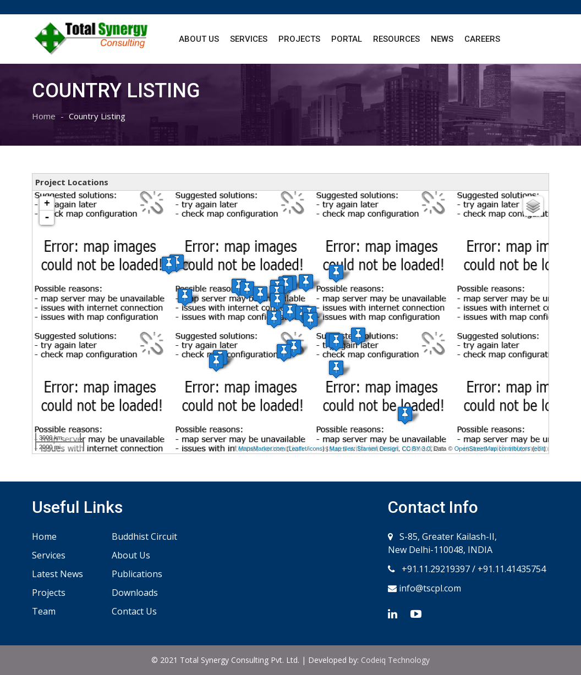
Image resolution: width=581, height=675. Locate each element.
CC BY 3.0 (416, 448)
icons (315, 448)
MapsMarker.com (261, 448)
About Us (199, 39)
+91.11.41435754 (512, 569)
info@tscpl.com (429, 588)
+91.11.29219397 (434, 569)
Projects (299, 39)
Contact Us (134, 611)
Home (44, 115)
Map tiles (342, 448)
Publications (137, 574)
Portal (346, 39)
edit (539, 448)
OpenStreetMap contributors (492, 448)
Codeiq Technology (395, 660)
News (442, 39)
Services (248, 39)
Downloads (135, 593)
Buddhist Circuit (144, 536)
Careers (482, 39)
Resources (396, 39)
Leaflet (297, 448)
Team (44, 611)
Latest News (57, 574)
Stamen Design (377, 448)
